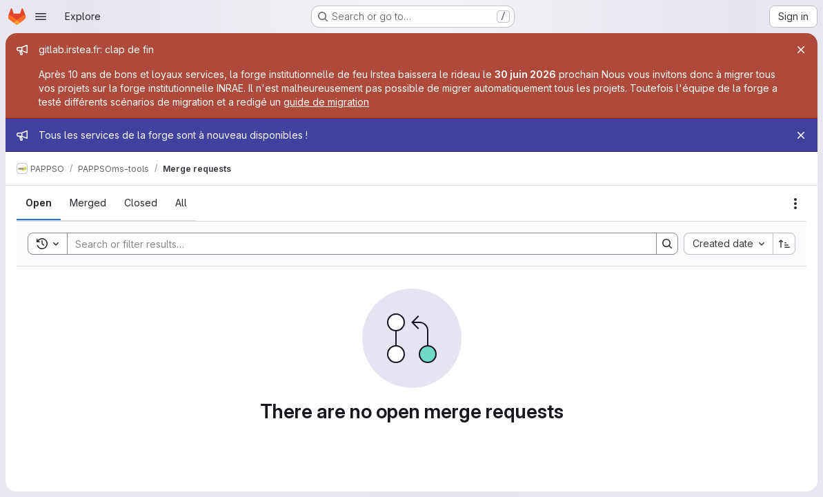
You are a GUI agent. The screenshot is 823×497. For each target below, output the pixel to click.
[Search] (355, 243)
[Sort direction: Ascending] (784, 244)
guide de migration (326, 102)
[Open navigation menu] (41, 17)
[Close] (801, 49)
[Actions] (795, 204)
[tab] (39, 203)
